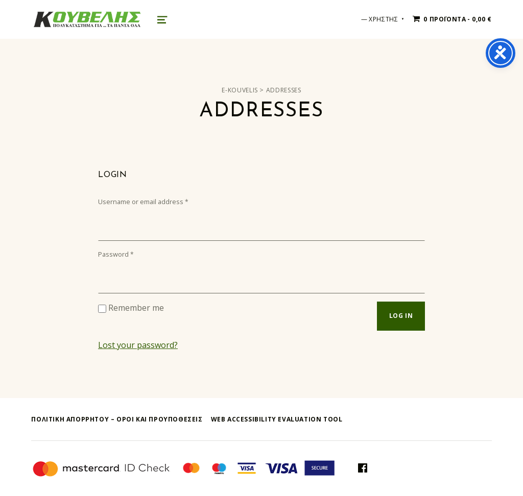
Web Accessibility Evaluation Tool (277, 419)
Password (116, 254)
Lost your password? (138, 345)
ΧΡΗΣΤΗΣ (383, 19)
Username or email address (143, 201)
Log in (401, 315)
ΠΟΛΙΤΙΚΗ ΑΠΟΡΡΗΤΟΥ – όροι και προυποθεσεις (116, 419)
